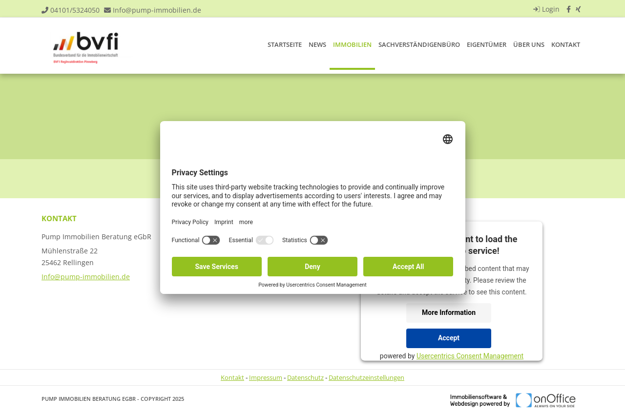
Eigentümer (486, 44)
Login (545, 9)
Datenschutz (305, 377)
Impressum (265, 377)
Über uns (528, 44)
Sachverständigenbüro (419, 44)
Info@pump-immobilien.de (157, 10)
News (317, 44)
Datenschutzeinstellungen (366, 377)
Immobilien (352, 44)
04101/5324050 (75, 10)
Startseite (285, 44)
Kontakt (565, 44)
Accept (448, 338)
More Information (449, 312)
